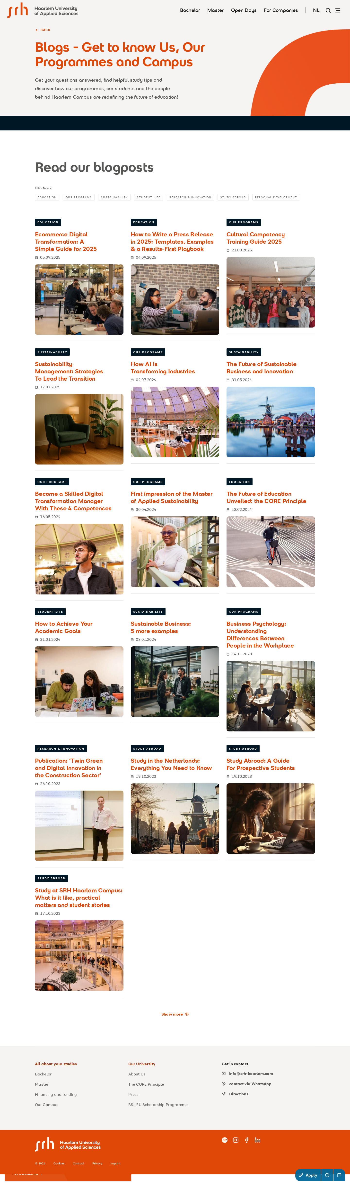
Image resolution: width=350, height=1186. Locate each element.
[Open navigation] (338, 10)
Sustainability (119, 198)
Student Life (155, 198)
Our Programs (81, 198)
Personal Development (61, 208)
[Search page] (328, 10)
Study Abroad (245, 198)
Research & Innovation (200, 198)
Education (48, 198)
